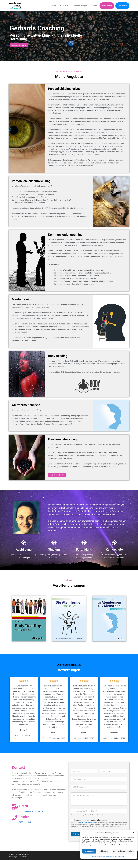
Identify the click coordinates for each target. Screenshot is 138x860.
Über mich (64, 6)
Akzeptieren (89, 851)
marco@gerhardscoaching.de (31, 811)
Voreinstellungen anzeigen (123, 851)
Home (53, 6)
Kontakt (94, 6)
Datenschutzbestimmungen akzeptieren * (91, 820)
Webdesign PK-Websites (18, 856)
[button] (134, 833)
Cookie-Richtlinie (97, 856)
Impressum (121, 856)
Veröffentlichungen (80, 6)
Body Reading (107, 6)
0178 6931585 (25, 822)
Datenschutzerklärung (110, 856)
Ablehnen (104, 851)
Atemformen (122, 6)
